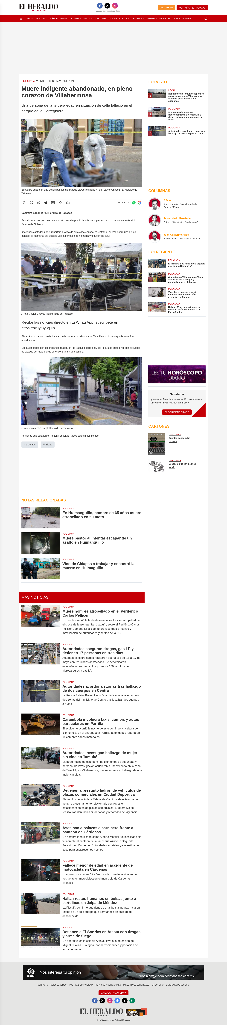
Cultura (124, 18)
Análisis (88, 18)
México (54, 18)
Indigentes (30, 444)
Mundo (64, 18)
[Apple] (125, 1001)
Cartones (100, 18)
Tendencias (138, 18)
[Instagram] (115, 6)
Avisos (176, 18)
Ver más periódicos (192, 7)
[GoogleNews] (117, 1001)
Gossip (113, 18)
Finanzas (76, 18)
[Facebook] (100, 6)
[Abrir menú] (21, 18)
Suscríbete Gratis (177, 412)
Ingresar (166, 7)
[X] (107, 6)
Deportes (164, 18)
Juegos (187, 18)
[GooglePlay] (132, 1001)
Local (30, 18)
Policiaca (41, 18)
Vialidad (47, 444)
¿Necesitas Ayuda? (113, 992)
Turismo (152, 18)
